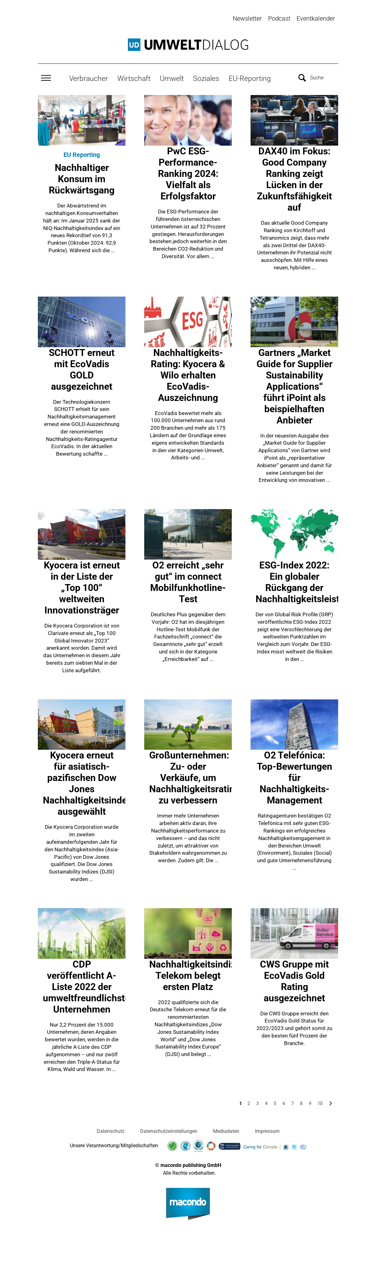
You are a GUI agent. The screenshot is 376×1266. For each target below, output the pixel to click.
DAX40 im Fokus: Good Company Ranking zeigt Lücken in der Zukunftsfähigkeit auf (294, 179)
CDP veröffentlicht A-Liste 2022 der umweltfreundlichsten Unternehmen (89, 987)
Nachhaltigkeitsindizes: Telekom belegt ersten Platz (198, 975)
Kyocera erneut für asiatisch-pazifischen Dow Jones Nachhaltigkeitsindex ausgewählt (87, 783)
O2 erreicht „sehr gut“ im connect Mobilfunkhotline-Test (188, 582)
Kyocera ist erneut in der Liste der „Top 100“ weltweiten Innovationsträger (82, 588)
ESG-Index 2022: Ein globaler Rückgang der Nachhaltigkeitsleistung (305, 582)
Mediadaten (226, 1131)
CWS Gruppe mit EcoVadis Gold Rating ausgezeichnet (294, 981)
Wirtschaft (133, 78)
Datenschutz (110, 1131)
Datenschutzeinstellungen (168, 1131)
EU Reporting (82, 154)
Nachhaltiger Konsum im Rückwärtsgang (81, 179)
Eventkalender (316, 18)
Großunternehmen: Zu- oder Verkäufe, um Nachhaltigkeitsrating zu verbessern (194, 778)
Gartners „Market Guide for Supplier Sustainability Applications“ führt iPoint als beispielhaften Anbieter (295, 386)
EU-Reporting (250, 78)
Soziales (206, 78)
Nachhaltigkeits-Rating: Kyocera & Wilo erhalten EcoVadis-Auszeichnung (188, 375)
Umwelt (172, 78)
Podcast (279, 18)
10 (320, 1103)
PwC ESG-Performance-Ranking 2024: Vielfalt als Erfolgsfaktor (188, 174)
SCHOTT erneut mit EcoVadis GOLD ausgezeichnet (81, 369)
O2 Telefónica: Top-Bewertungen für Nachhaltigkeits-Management (294, 778)
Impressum (267, 1131)
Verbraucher (88, 78)
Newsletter (247, 18)
